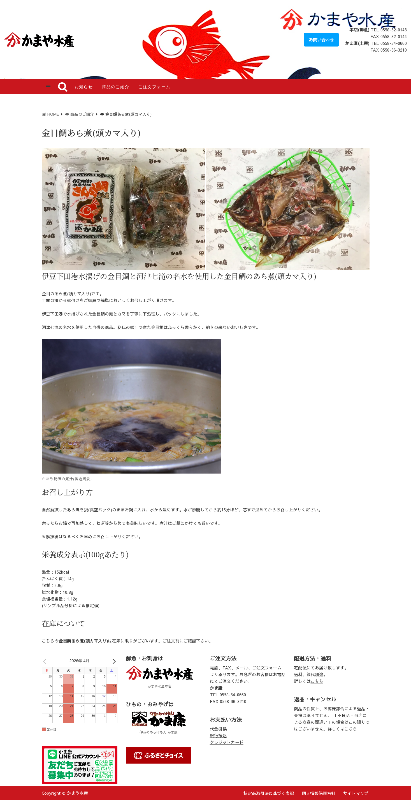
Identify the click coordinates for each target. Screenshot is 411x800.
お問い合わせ (321, 40)
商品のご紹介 (115, 87)
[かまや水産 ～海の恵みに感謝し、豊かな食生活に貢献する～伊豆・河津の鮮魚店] (40, 39)
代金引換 (218, 729)
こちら (317, 681)
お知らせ (84, 87)
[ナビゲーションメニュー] (48, 86)
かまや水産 (77, 793)
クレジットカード (226, 742)
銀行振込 (218, 735)
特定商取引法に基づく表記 (268, 793)
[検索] (63, 87)
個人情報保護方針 (318, 793)
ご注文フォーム (154, 87)
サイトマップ (355, 793)
